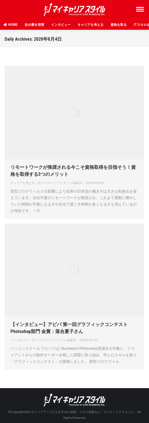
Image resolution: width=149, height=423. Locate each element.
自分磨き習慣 (34, 25)
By (60, 183)
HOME (10, 25)
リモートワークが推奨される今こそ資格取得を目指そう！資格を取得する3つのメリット (73, 170)
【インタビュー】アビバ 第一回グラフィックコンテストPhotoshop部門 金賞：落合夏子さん (69, 328)
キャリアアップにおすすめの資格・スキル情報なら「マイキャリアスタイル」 (84, 412)
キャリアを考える (91, 25)
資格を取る (118, 25)
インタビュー (61, 25)
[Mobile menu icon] (140, 9)
